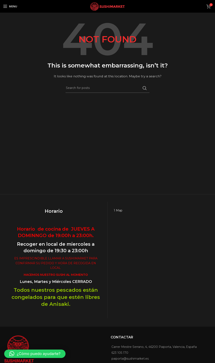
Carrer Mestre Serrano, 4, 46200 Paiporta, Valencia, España (154, 347)
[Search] (107, 88)
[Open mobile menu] (10, 6)
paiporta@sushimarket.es (130, 358)
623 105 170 (119, 353)
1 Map (118, 210)
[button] (35, 354)
